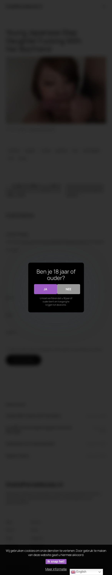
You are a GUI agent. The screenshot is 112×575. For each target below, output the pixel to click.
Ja (45, 289)
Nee (68, 289)
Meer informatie (56, 569)
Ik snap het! (56, 561)
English (78, 572)
